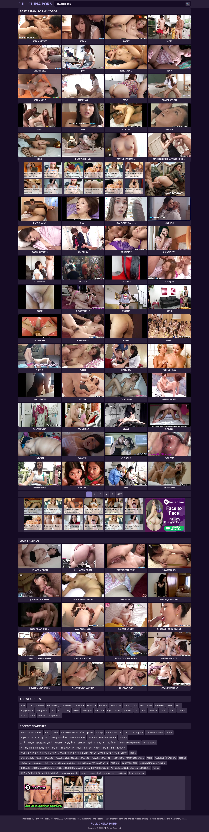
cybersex (127, 710)
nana (47, 732)
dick (53, 710)
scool (84, 773)
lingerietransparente (130, 742)
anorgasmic (42, 710)
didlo (143, 710)
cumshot (91, 705)
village (99, 732)
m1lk (149, 757)
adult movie (146, 705)
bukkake (159, 705)
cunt (32, 715)
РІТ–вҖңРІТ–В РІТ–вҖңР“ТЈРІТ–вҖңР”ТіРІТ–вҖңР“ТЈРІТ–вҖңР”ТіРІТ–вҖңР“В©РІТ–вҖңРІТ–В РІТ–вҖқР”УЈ (73, 747)
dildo (117, 710)
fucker (156, 767)
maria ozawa (149, 742)
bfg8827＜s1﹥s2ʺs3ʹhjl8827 (34, 737)
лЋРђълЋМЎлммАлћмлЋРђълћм (68, 737)
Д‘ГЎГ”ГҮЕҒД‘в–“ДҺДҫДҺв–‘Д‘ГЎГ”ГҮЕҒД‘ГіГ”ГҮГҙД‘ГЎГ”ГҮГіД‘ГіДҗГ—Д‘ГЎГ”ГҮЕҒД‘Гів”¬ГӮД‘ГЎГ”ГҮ (68, 742)
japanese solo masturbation (102, 737)
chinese (40, 705)
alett (55, 732)
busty (67, 710)
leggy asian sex (136, 773)
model (169, 732)
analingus (87, 710)
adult (126, 705)
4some (24, 715)
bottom (103, 705)
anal (23, 705)
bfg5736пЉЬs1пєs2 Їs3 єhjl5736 (77, 732)
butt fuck (99, 710)
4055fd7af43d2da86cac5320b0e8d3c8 (39, 773)
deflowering (53, 705)
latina (133, 752)
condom (182, 710)
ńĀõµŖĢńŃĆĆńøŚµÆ (165, 757)
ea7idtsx (122, 773)
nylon (76, 710)
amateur (80, 705)
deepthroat (115, 705)
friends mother (113, 732)
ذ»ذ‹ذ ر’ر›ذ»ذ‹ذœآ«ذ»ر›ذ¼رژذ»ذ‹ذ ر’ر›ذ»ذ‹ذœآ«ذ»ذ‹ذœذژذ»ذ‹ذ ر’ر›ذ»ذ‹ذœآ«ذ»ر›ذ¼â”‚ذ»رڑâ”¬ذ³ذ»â (64, 762)
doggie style (27, 710)
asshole (153, 710)
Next (119, 494)
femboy (123, 737)
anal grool (138, 732)
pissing (182, 757)
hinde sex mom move (31, 732)
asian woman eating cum (152, 762)
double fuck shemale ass (102, 773)
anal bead (67, 705)
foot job (115, 762)
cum (135, 705)
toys (109, 710)
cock (178, 705)
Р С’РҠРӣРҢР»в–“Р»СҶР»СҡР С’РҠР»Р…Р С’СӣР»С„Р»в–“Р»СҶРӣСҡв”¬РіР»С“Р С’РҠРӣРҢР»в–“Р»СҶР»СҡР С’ (74, 752)
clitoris (163, 710)
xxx (59, 710)
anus (172, 710)
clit (136, 710)
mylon (170, 705)
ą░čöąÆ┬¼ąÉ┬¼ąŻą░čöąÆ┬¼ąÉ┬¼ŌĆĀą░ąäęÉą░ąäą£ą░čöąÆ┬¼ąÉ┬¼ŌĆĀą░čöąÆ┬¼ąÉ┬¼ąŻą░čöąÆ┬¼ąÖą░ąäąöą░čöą (82, 757)
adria (127, 732)
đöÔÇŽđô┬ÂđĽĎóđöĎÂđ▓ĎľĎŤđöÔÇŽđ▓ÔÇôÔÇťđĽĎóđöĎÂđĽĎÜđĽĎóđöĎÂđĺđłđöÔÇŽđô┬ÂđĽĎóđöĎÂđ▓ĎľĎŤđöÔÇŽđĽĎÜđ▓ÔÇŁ (85, 767)
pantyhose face (129, 762)
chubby (41, 715)
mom (30, 705)
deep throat (54, 715)
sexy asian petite (70, 773)
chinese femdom (154, 732)
